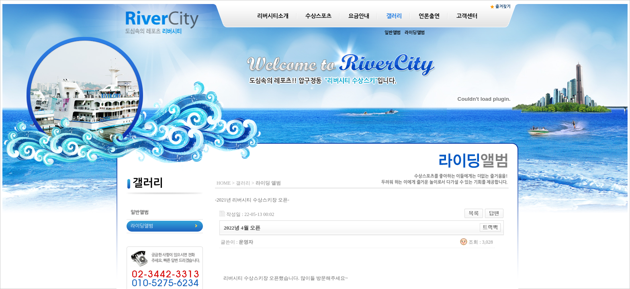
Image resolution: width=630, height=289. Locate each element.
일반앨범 (393, 33)
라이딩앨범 (415, 33)
